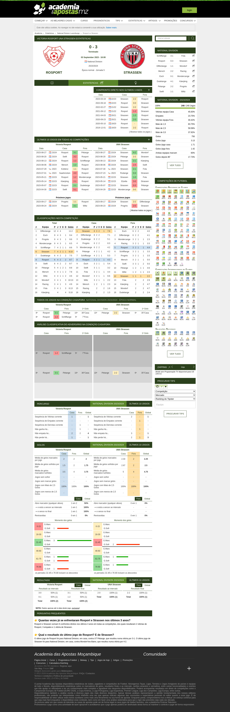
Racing (45, 284)
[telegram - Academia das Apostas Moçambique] (164, 661)
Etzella (124, 181)
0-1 (171, 76)
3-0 (134, 181)
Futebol (123, 684)
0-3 (134, 185)
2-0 (134, 119)
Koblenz (64, 169)
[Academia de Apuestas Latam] (177, 668)
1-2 (134, 111)
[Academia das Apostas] (152, 668)
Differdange (145, 202)
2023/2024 (93, 66)
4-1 (171, 81)
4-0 (75, 173)
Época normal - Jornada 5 (93, 70)
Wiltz (85, 206)
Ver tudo (175, 165)
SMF (51, 668)
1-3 (134, 115)
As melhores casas (63, 20)
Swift (65, 157)
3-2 (75, 157)
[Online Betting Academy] (164, 668)
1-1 (75, 169)
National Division (93, 61)
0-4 (134, 173)
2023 (54, 169)
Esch (45, 235)
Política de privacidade (64, 676)
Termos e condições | (44, 676)
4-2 (134, 152)
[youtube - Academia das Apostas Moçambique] (146, 661)
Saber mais (111, 27)
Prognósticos (102, 21)
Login (189, 10)
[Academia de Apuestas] (170, 668)
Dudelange (85, 185)
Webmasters (66, 671)
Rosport (54, 72)
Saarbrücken (64, 173)
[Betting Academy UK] (183, 668)
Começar (41, 20)
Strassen (132, 72)
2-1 (75, 181)
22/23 (113, 99)
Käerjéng (65, 181)
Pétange (85, 152)
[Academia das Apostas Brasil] (158, 668)
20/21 (113, 115)
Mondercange (85, 177)
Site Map (38, 668)
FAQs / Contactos (87, 673)
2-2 (134, 99)
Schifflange (85, 161)
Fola (145, 169)
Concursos (188, 20)
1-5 (134, 165)
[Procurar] (192, 38)
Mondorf (144, 152)
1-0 (134, 177)
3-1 (75, 152)
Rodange (124, 173)
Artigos (154, 20)
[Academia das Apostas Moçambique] (146, 668)
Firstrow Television (168, 702)
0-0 (134, 103)
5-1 (75, 189)
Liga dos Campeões (148, 691)
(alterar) (158, 374)
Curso (84, 21)
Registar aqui (66, 666)
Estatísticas (136, 20)
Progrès (64, 202)
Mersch (65, 165)
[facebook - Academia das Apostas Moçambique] (152, 661)
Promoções (170, 21)
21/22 (113, 107)
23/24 (54, 152)
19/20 (113, 123)
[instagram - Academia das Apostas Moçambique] (158, 661)
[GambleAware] (42, 709)
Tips (119, 20)
